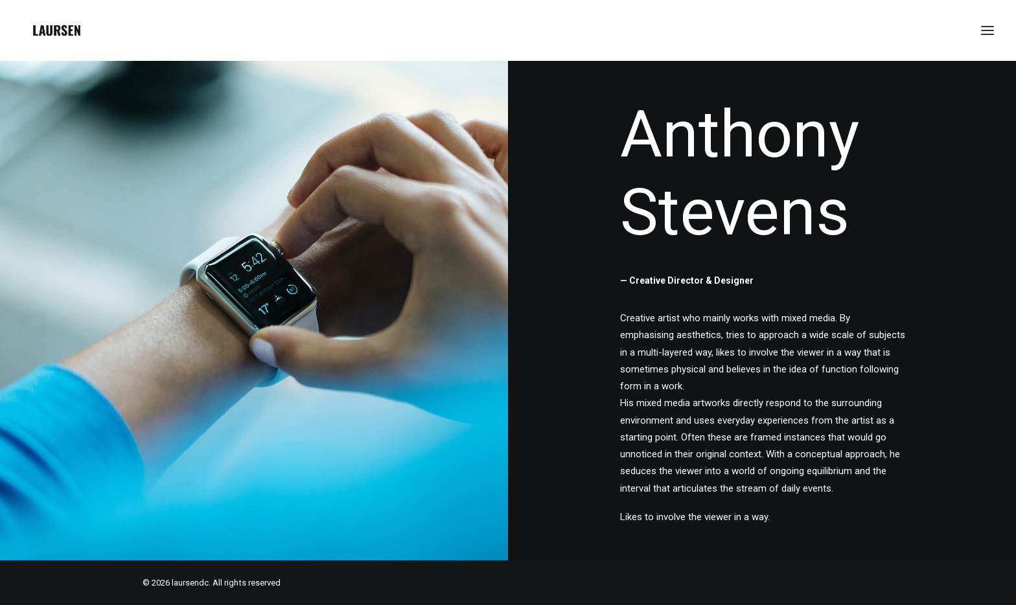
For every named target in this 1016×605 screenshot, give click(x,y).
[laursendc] (56, 30)
